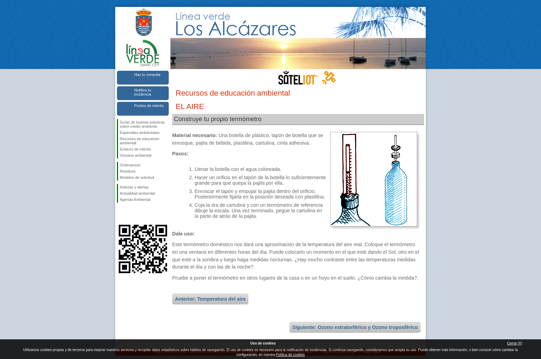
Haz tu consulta (147, 74)
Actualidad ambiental (137, 193)
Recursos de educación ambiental (139, 141)
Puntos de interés (149, 106)
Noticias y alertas (134, 187)
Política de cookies (290, 355)
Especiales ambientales (140, 132)
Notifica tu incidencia (142, 92)
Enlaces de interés (135, 149)
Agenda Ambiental (135, 199)
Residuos (128, 171)
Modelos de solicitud (137, 177)
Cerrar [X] (514, 343)
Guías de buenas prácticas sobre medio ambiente (142, 124)
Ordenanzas (130, 165)
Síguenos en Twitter (132, 214)
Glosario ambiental (135, 155)
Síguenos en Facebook (121, 214)
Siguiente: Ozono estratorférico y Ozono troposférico (355, 327)
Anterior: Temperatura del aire (210, 299)
